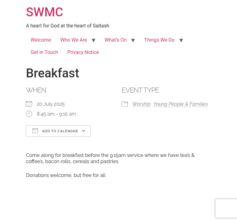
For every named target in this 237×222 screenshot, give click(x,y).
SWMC (44, 12)
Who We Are (73, 40)
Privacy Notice (83, 52)
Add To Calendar (55, 131)
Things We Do (159, 40)
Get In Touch (44, 52)
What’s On (116, 40)
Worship (141, 104)
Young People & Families (180, 104)
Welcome (41, 40)
